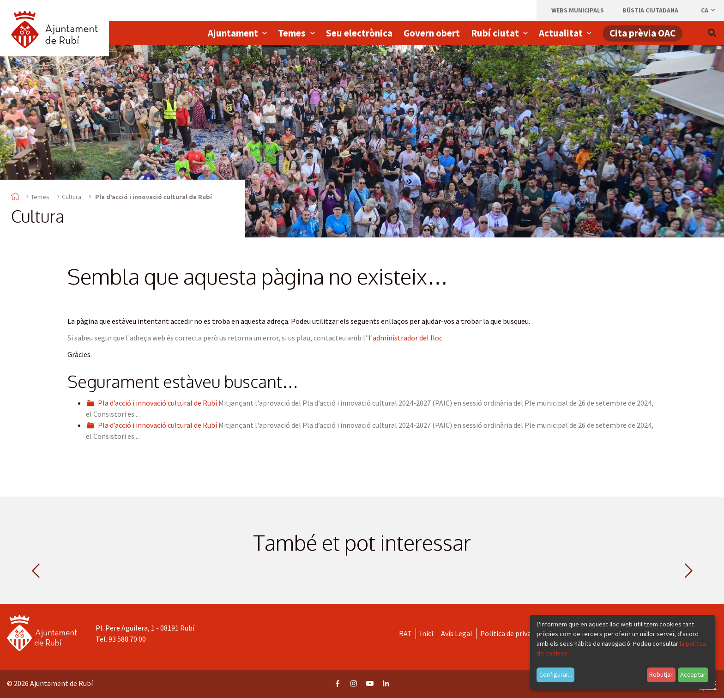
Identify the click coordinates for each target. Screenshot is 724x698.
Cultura (71, 197)
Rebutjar (661, 674)
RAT (405, 633)
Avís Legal (456, 633)
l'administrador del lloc (405, 337)
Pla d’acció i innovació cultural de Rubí (157, 402)
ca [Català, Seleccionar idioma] (708, 10)
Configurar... (555, 674)
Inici (426, 633)
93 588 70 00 (127, 638)
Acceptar (693, 674)
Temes (40, 197)
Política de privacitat (513, 633)
